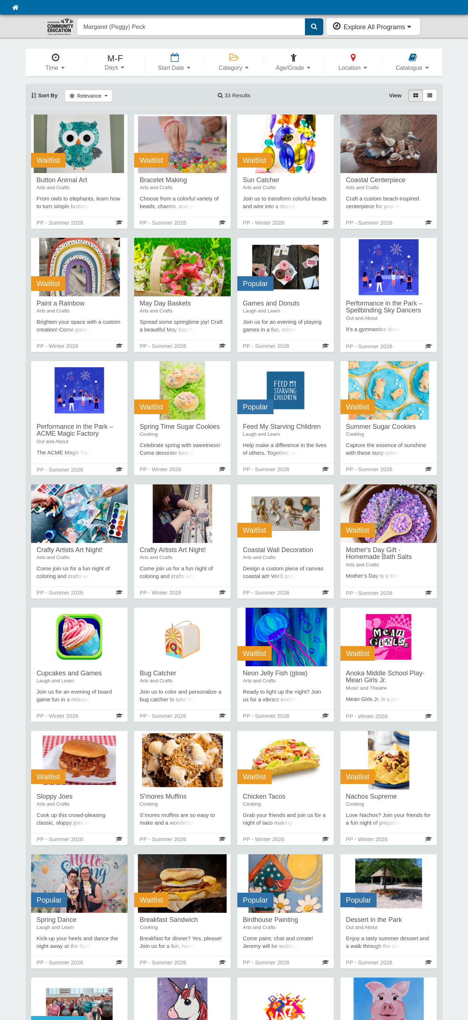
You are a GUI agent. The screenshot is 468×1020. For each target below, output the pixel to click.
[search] (191, 26)
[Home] (15, 7)
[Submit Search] (314, 26)
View (395, 95)
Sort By (44, 95)
